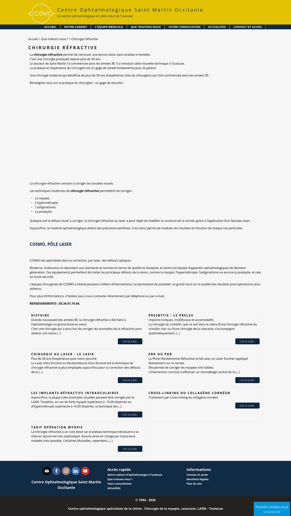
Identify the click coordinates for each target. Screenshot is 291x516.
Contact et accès (247, 26)
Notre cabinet (75, 26)
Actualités (217, 26)
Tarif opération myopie (57, 427)
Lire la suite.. (130, 341)
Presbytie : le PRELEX (171, 315)
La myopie (42, 198)
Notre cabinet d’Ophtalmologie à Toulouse (134, 474)
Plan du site (194, 483)
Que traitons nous (146, 26)
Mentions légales (197, 479)
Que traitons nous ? (120, 479)
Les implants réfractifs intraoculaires (75, 393)
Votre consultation (184, 26)
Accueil (50, 26)
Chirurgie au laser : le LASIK (62, 354)
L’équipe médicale (109, 26)
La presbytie (43, 212)
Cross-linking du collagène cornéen (189, 393)
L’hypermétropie (46, 203)
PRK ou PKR (160, 354)
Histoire (40, 315)
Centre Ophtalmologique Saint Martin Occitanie (130, 12)
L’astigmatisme (45, 207)
